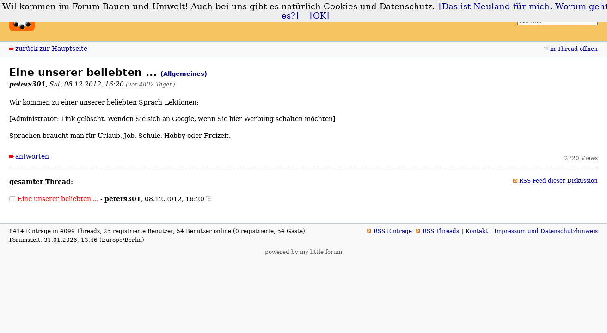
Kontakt (477, 231)
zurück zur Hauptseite (51, 48)
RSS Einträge (393, 231)
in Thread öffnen (574, 49)
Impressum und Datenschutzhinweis (546, 231)
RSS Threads (441, 231)
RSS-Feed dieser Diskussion (558, 181)
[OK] (319, 15)
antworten (32, 156)
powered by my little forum (303, 252)
